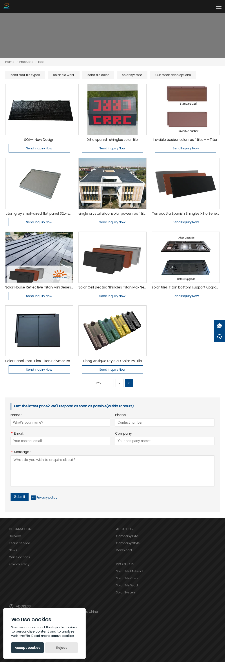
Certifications (19, 557)
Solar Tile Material (129, 571)
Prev (98, 383)
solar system (132, 75)
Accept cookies (27, 647)
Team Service (19, 543)
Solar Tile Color (127, 578)
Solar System (126, 592)
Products (26, 62)
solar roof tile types (25, 75)
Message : (21, 452)
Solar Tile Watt (127, 585)
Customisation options (173, 75)
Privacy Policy (19, 564)
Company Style (128, 543)
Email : (17, 434)
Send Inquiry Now (39, 148)
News (13, 550)
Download (124, 550)
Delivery (15, 536)
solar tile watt (63, 75)
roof (41, 62)
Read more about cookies (52, 635)
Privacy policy (46, 497)
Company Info (127, 536)
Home (10, 62)
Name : (16, 415)
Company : (124, 434)
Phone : (121, 415)
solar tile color (98, 75)
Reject (61, 647)
